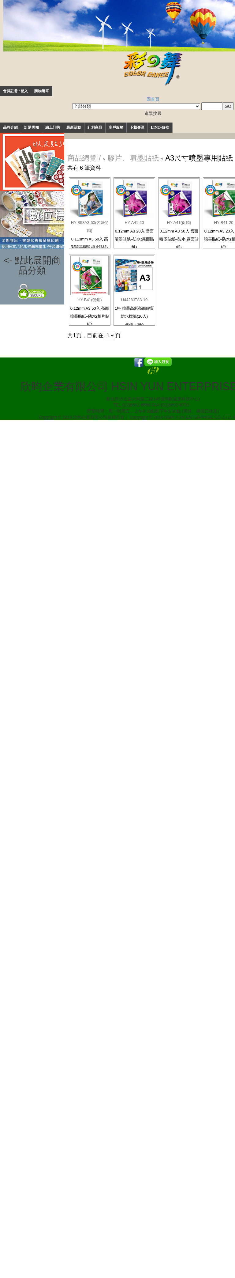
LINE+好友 (160, 127)
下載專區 (137, 127)
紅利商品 (95, 127)
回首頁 (153, 99)
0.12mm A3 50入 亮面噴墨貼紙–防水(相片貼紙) (90, 316)
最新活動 (73, 127)
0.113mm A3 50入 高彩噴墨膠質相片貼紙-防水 (89, 247)
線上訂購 (52, 127)
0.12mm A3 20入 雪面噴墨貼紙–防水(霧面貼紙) (134, 239)
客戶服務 (116, 127)
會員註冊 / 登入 (15, 91)
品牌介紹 (10, 127)
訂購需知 (31, 127)
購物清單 (41, 91)
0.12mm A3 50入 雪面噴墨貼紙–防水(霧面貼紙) (179, 239)
